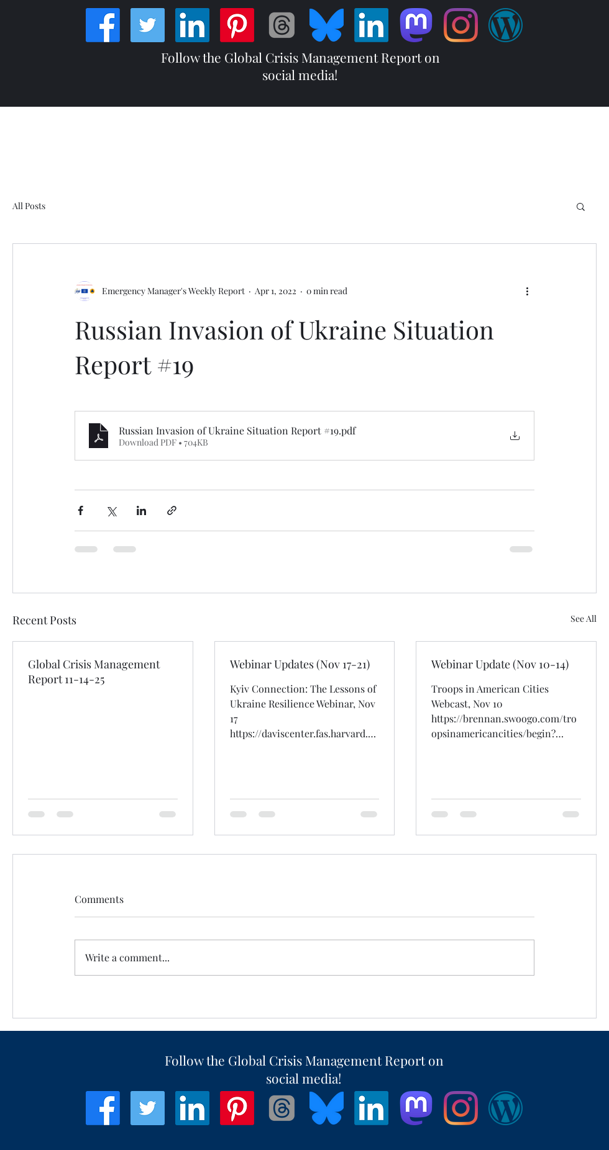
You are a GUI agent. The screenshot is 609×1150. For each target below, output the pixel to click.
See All (583, 618)
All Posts (28, 206)
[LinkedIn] (192, 25)
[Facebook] (103, 25)
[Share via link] (172, 510)
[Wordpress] (505, 25)
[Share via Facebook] (80, 510)
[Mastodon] (416, 25)
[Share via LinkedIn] (141, 510)
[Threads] (282, 25)
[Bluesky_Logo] (326, 25)
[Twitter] (147, 25)
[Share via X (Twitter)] (111, 510)
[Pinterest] (237, 25)
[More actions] (527, 291)
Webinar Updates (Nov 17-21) (300, 664)
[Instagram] (461, 25)
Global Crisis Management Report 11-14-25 (94, 671)
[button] (581, 206)
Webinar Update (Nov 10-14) (500, 664)
